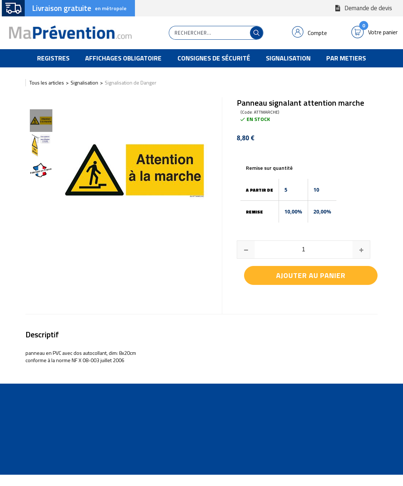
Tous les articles (46, 82)
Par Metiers (346, 58)
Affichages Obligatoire (123, 58)
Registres (53, 58)
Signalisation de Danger (130, 82)
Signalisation (288, 58)
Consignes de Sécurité (213, 58)
